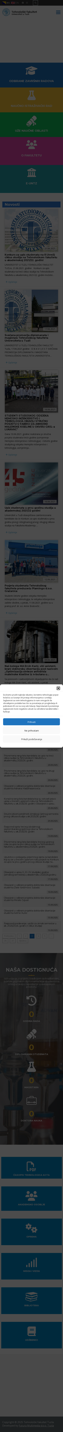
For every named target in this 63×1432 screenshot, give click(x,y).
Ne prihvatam (31, 730)
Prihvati (31, 721)
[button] (58, 688)
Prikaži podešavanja (31, 739)
